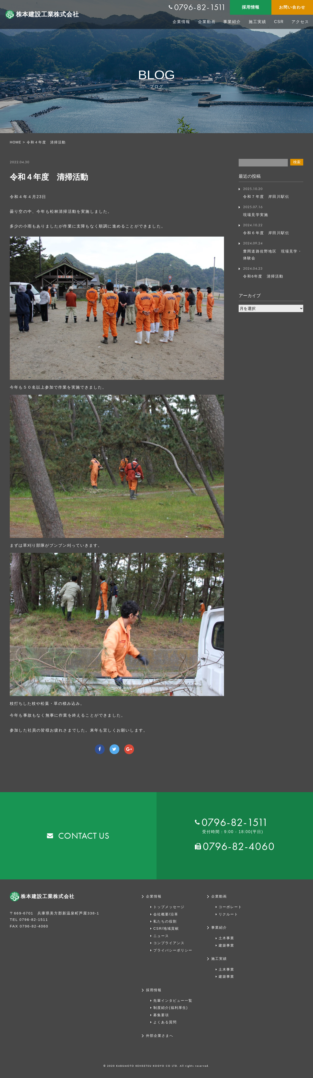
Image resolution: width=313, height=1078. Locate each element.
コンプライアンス (169, 943)
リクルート (228, 914)
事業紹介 (232, 22)
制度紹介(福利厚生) (170, 1008)
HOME (16, 142)
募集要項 (161, 1015)
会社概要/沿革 (165, 914)
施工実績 (257, 22)
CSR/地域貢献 (166, 928)
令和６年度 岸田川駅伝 (267, 233)
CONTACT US (83, 835)
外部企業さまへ (159, 1036)
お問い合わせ (292, 7)
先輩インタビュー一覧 (172, 1000)
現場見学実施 (256, 215)
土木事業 (226, 938)
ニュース (161, 936)
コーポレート (230, 907)
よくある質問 (165, 1022)
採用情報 (250, 7)
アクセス (300, 22)
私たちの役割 (165, 921)
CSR (279, 22)
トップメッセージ (169, 907)
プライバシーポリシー (172, 950)
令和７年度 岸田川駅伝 (267, 196)
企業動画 (207, 22)
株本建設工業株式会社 (48, 14)
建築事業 (226, 945)
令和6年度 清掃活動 (264, 276)
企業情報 (181, 22)
